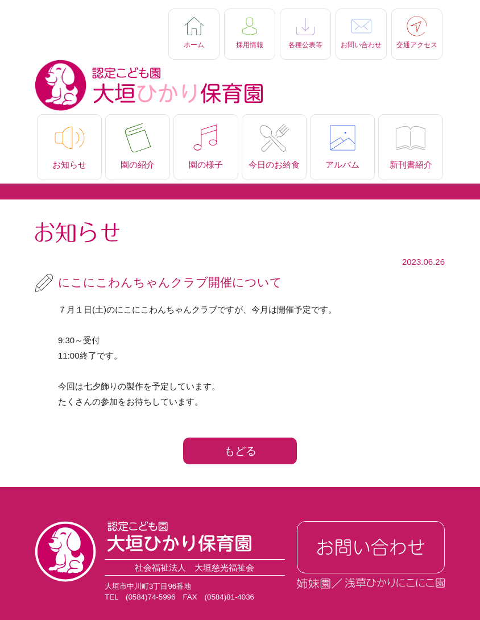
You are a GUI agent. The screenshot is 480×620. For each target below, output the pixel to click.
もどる (240, 451)
